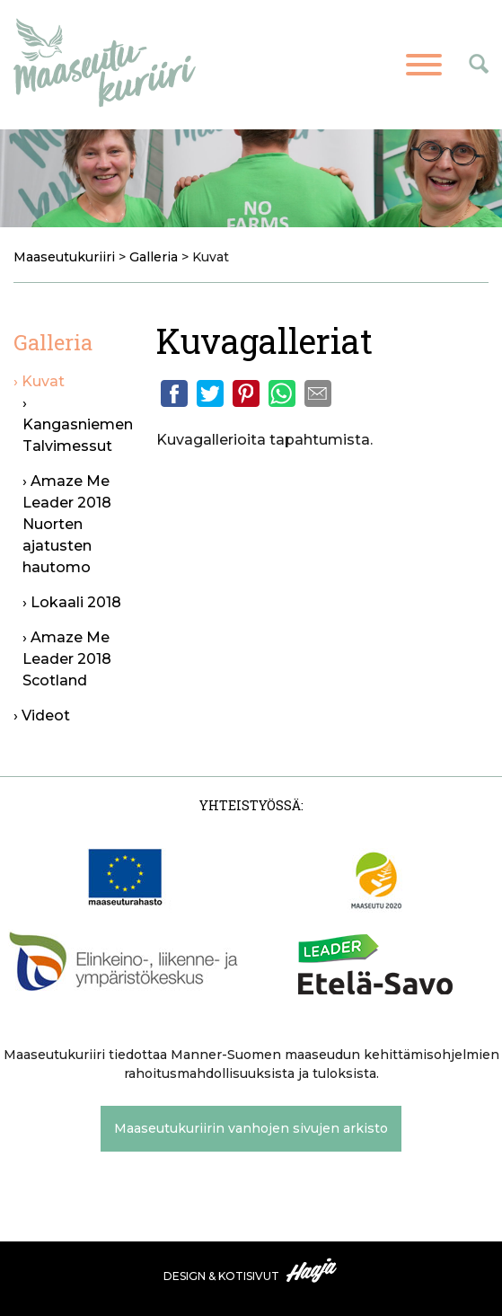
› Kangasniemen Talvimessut (77, 424)
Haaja (312, 1270)
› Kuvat (39, 381)
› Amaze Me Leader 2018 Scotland (66, 659)
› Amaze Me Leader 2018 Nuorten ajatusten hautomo (66, 524)
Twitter (210, 393)
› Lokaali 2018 (71, 602)
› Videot (41, 715)
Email (317, 393)
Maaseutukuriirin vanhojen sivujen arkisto (251, 1128)
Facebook (174, 393)
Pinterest (246, 393)
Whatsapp (282, 393)
